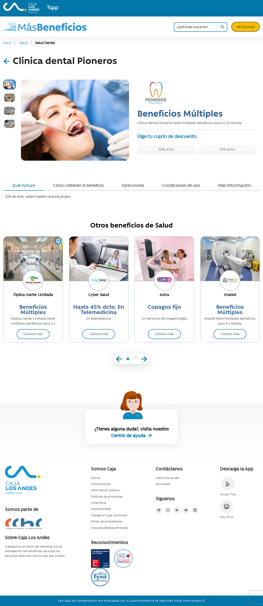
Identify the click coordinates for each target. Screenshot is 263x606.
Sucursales (163, 484)
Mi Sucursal (245, 27)
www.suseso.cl (194, 601)
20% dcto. (166, 149)
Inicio (7, 43)
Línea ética (98, 503)
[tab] (9, 84)
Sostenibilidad (101, 509)
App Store (227, 509)
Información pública (105, 490)
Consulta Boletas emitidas (109, 528)
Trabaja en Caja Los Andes (109, 515)
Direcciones (133, 185)
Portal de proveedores (106, 521)
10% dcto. (227, 149)
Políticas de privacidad (107, 496)
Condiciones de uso (181, 185)
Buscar (222, 27)
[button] (128, 359)
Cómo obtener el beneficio (78, 185)
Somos (95, 478)
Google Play (228, 486)
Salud (23, 43)
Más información (234, 185)
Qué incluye (23, 185)
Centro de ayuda (129, 435)
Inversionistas (101, 484)
